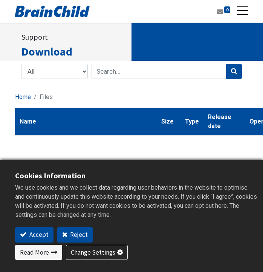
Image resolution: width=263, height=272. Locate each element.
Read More (34, 252)
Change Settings (93, 252)
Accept (38, 234)
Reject (78, 234)
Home (23, 96)
